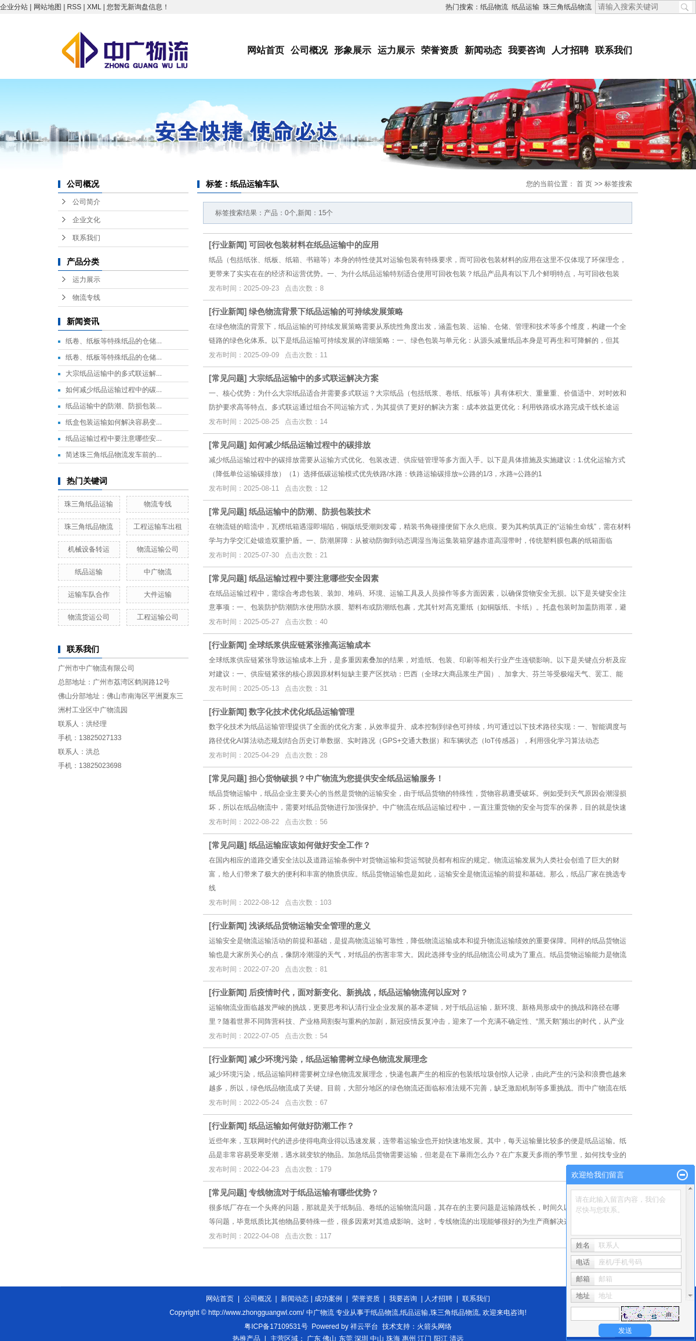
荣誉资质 (439, 50)
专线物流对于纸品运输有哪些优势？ (314, 1192)
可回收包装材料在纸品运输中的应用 (314, 244)
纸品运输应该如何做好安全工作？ (310, 845)
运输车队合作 (89, 594)
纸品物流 (494, 7)
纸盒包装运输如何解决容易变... (114, 422)
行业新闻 (228, 244)
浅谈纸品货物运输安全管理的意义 (310, 925)
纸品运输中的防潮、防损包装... (114, 406)
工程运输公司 (158, 617)
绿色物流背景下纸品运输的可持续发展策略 (326, 311)
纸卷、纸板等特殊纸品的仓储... (114, 341)
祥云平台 (364, 1326)
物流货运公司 (89, 617)
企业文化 (86, 220)
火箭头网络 (434, 1326)
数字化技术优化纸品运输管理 (301, 711)
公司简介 (86, 202)
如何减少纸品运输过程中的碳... (114, 390)
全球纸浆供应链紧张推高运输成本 (310, 645)
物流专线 (86, 297)
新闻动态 (483, 50)
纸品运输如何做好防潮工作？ (301, 1125)
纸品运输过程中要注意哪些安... (114, 438)
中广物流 (158, 572)
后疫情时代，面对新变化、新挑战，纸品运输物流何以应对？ (358, 992)
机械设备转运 (89, 549)
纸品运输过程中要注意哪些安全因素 (314, 578)
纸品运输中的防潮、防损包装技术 (310, 511)
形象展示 (352, 50)
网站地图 (47, 7)
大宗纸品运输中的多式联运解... (114, 373)
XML (94, 7)
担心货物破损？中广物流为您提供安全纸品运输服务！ (346, 778)
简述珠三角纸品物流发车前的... (114, 455)
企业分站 (14, 7)
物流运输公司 (158, 549)
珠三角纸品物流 (567, 7)
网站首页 (265, 50)
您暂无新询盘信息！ (138, 7)
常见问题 (228, 378)
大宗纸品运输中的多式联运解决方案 (314, 378)
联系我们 (613, 50)
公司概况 (309, 50)
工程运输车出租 (157, 527)
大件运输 (158, 594)
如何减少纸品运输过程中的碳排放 (310, 445)
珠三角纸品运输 (88, 504)
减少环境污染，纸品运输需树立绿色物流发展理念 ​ (339, 1059)
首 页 (584, 184)
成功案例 (328, 1299)
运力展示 (396, 50)
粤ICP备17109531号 (275, 1326)
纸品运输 (525, 7)
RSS (74, 7)
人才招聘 (570, 50)
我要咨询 (526, 50)
